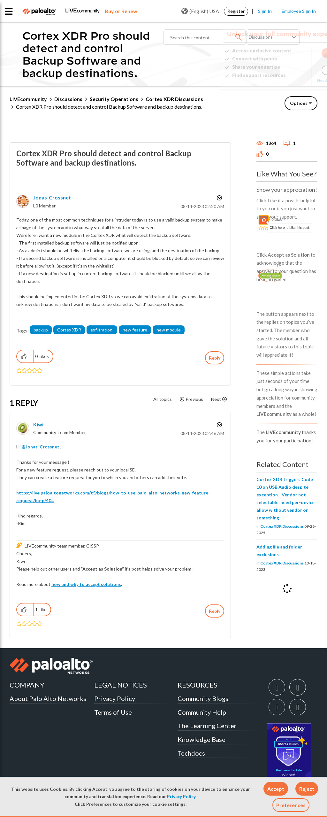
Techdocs (191, 753)
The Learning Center (207, 725)
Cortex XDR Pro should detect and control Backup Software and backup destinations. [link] (109, 107)
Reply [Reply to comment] (214, 611)
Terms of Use (113, 712)
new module (168, 329)
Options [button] (299, 103)
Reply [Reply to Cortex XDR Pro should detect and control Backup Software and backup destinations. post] (214, 358)
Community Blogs (203, 698)
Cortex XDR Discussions (174, 99)
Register (236, 11)
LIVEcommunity (28, 99)
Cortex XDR (69, 329)
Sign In (265, 11)
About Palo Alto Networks (48, 698)
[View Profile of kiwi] (38, 424)
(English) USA (200, 11)
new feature (135, 329)
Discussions (68, 99)
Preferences (291, 805)
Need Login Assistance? (289, 80)
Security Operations (114, 99)
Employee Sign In (299, 11)
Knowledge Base (201, 739)
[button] (275, 789)
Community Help (202, 712)
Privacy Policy (181, 796)
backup (41, 329)
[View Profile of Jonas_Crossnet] (52, 197)
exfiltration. (101, 329)
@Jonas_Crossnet (40, 446)
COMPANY (27, 685)
